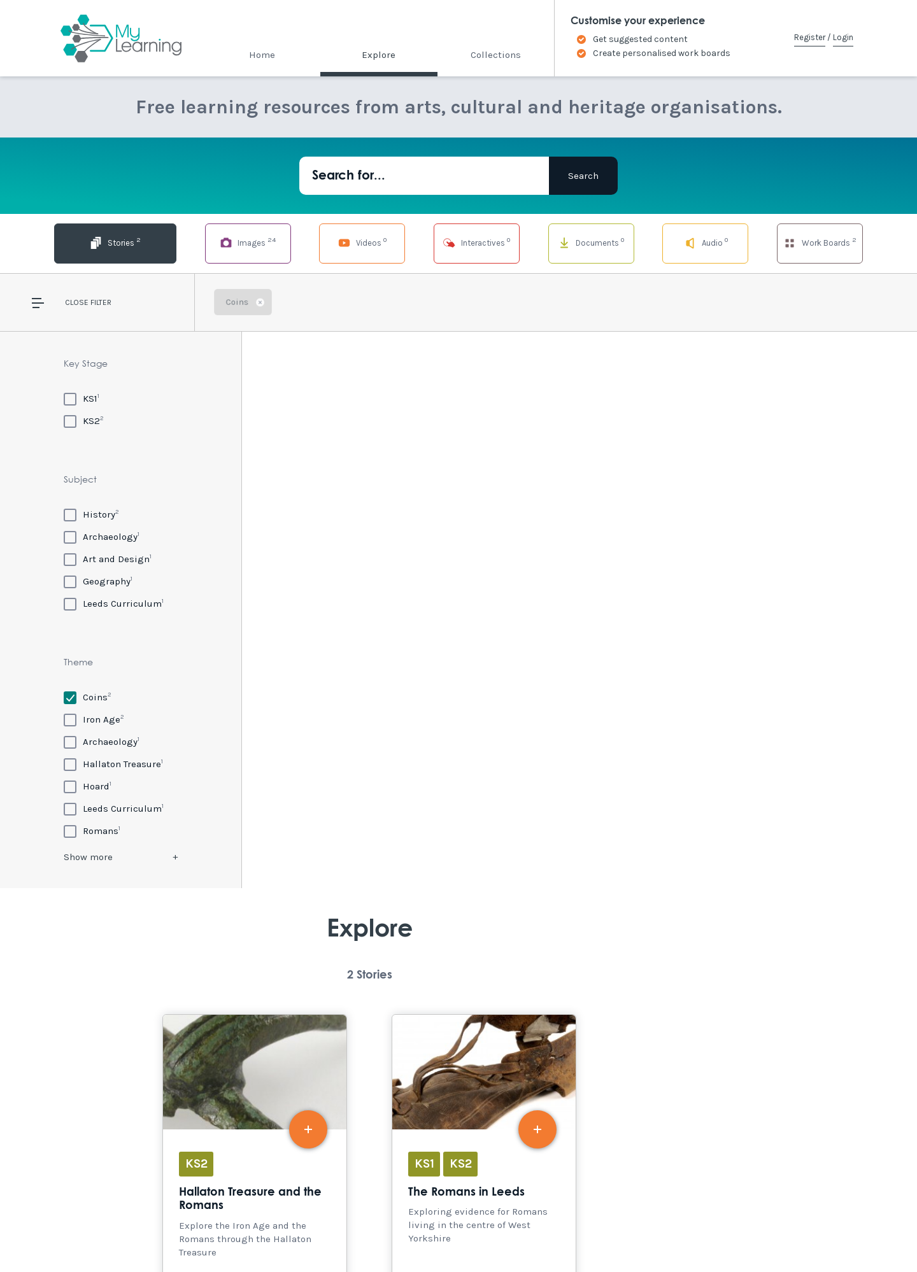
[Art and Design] (108, 559)
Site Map (172, 1235)
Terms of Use (231, 1235)
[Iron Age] (94, 719)
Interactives (458, 242)
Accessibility (114, 1235)
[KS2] (84, 420)
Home (262, 54)
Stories (96, 242)
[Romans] (92, 830)
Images (217, 242)
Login (843, 37)
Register (809, 37)
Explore (378, 54)
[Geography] (98, 581)
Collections (496, 54)
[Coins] (87, 697)
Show (88, 857)
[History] (91, 514)
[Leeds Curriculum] (114, 603)
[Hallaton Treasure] (113, 764)
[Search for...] (424, 176)
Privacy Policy (300, 1235)
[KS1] (81, 398)
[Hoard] (87, 786)
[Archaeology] (101, 536)
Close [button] (77, 302)
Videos (338, 242)
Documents (579, 242)
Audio (700, 242)
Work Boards (819, 242)
